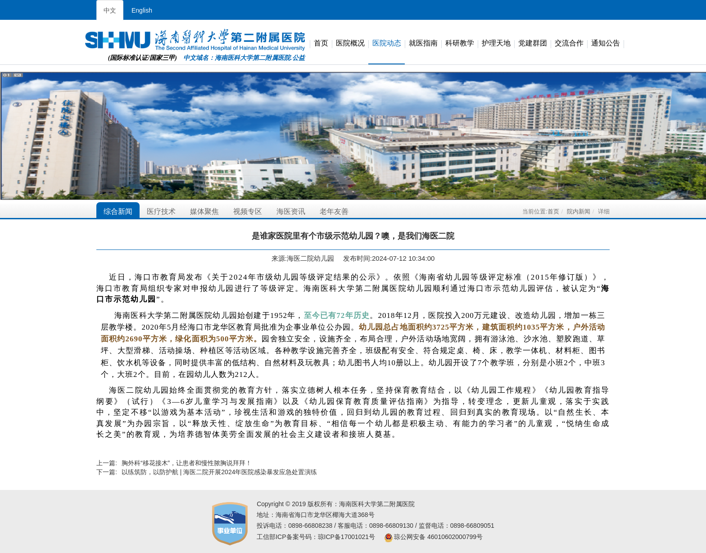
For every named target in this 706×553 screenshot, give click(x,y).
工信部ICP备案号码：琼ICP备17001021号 (316, 536)
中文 (110, 10)
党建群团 (532, 43)
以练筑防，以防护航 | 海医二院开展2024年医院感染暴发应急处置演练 (219, 472)
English (141, 10)
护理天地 (496, 43)
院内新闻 (578, 211)
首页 (321, 43)
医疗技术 (161, 211)
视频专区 (247, 211)
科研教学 (459, 43)
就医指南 (423, 43)
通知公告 (605, 43)
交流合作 (569, 43)
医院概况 (350, 43)
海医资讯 (290, 211)
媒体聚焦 (204, 211)
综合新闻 (118, 211)
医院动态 (386, 43)
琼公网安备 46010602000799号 (433, 536)
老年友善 (334, 211)
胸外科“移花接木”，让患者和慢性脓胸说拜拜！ (187, 463)
